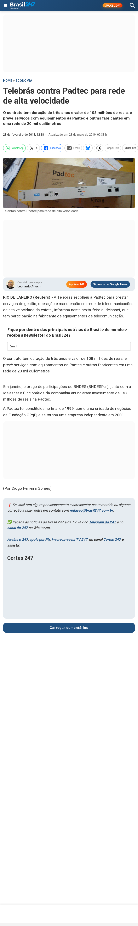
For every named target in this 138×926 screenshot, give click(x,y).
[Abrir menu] (5, 5)
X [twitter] (33, 148)
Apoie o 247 (76, 284)
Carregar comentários (69, 626)
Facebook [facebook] (52, 148)
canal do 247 (17, 528)
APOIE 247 (112, 5)
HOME (7, 81)
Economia (24, 81)
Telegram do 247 (102, 522)
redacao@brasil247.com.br (91, 510)
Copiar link (113, 148)
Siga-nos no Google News (110, 284)
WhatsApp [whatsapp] (14, 148)
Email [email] (73, 148)
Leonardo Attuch (28, 286)
